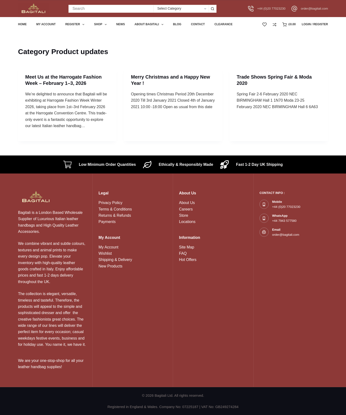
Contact (198, 24)
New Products (111, 266)
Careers (186, 209)
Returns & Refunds (115, 215)
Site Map (186, 247)
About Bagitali (150, 24)
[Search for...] (110, 9)
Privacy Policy (111, 203)
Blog (177, 24)
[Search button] (212, 9)
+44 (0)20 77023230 (271, 8)
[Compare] (274, 24)
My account (46, 24)
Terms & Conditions (115, 209)
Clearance (223, 24)
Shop (101, 24)
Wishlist (105, 253)
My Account (108, 247)
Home (22, 24)
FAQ (183, 253)
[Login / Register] (315, 24)
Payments (107, 222)
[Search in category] (181, 9)
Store (183, 215)
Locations (187, 222)
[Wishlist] (264, 24)
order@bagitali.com (314, 8)
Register (75, 24)
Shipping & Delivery (115, 260)
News (120, 24)
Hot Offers (188, 260)
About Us (187, 203)
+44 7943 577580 (284, 221)
